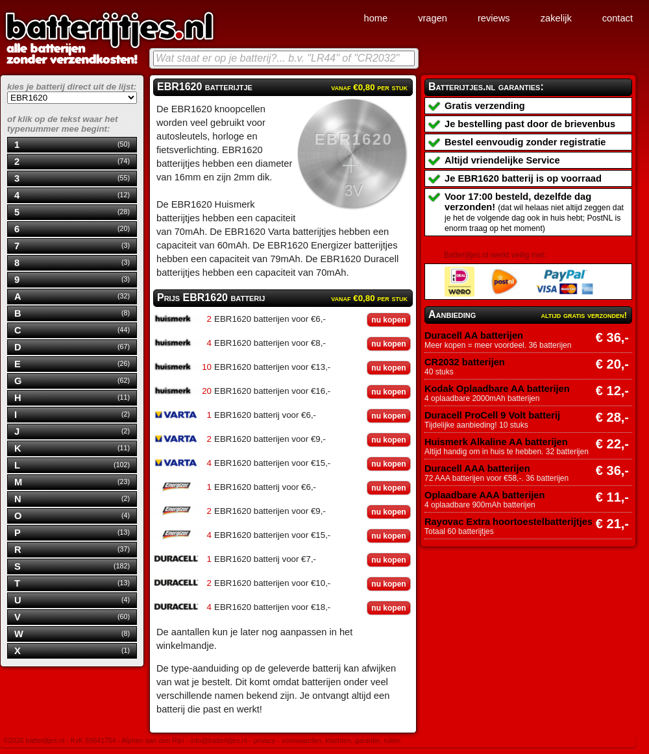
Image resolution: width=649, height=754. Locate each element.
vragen (432, 18)
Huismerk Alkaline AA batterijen (496, 442)
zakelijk (556, 18)
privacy (264, 740)
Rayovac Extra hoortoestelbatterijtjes (508, 522)
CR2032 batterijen (464, 362)
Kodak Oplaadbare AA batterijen (497, 388)
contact (617, 18)
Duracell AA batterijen (473, 335)
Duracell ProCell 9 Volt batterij (492, 415)
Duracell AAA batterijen (477, 468)
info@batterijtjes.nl (218, 740)
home (375, 18)
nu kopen (388, 319)
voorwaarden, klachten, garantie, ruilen (341, 740)
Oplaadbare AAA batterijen (484, 495)
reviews (494, 18)
